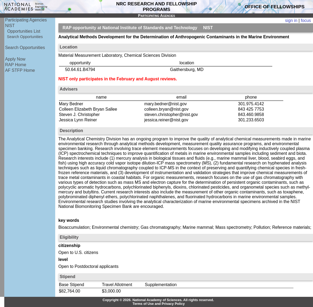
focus (306, 20)
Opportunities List (23, 31)
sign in (291, 20)
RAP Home (15, 64)
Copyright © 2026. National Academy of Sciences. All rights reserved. (158, 300)
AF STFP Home (20, 70)
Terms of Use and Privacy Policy (159, 304)
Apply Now (15, 59)
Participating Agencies (26, 20)
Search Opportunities (25, 37)
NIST (10, 25)
